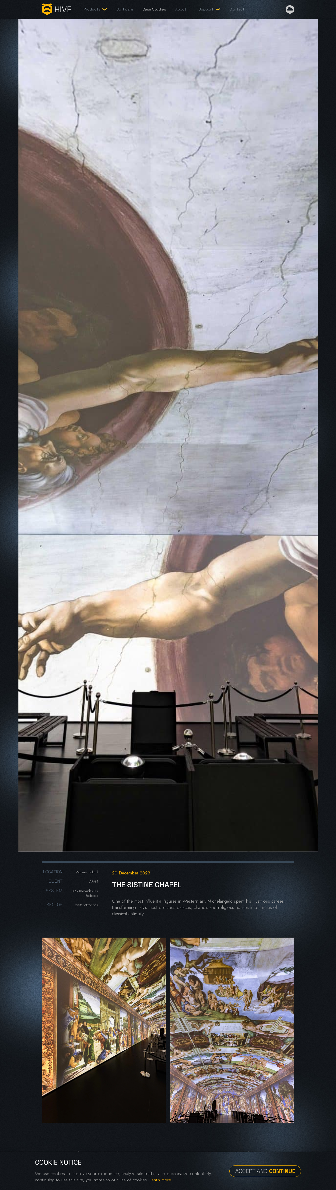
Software (124, 9)
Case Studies (154, 9)
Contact (237, 9)
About (180, 9)
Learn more (160, 1179)
